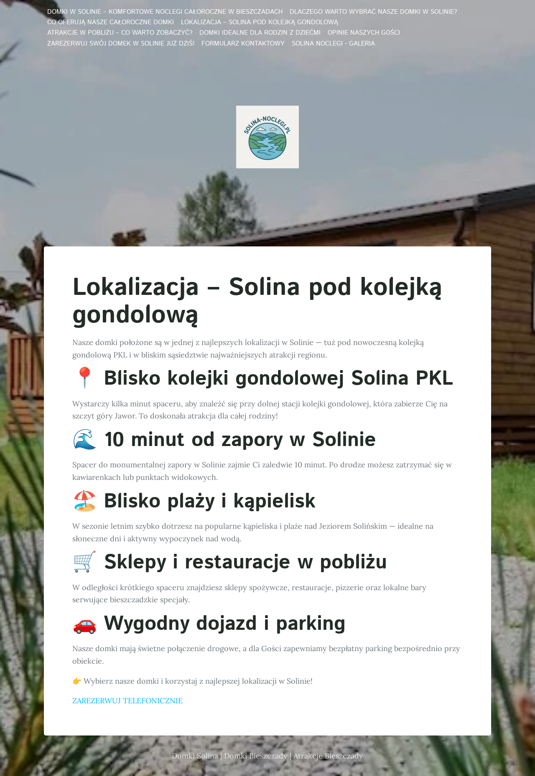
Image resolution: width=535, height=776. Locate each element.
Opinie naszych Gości (364, 33)
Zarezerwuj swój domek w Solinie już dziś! (120, 43)
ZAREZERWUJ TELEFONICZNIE (127, 700)
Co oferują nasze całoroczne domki (110, 22)
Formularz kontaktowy (243, 43)
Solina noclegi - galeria (333, 43)
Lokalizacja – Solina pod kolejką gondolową (259, 22)
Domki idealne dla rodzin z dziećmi (260, 33)
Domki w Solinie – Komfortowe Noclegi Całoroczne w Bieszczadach (165, 12)
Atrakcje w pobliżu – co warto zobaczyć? (119, 33)
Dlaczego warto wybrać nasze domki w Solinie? (373, 12)
